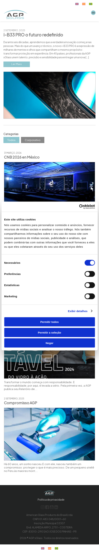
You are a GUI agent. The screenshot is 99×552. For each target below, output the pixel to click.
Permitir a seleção (49, 332)
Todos (11, 140)
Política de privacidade (51, 499)
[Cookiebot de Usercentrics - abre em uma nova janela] (79, 206)
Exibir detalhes (77, 310)
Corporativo (33, 140)
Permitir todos (49, 321)
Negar (49, 343)
